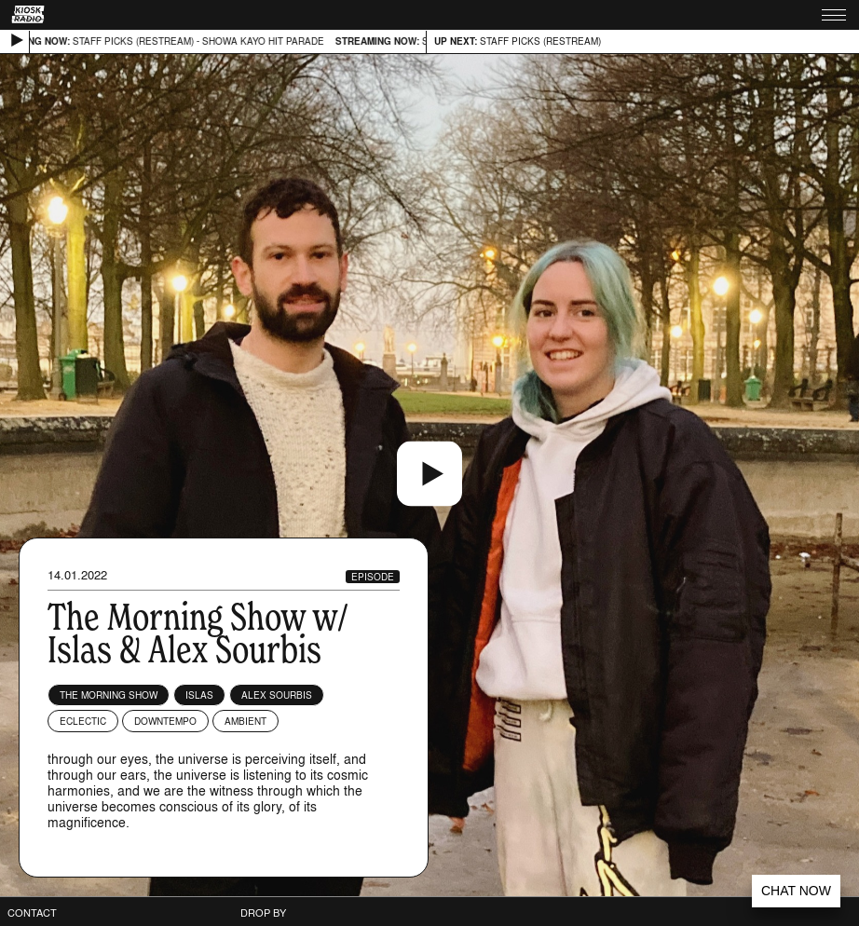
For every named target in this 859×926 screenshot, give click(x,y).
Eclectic (83, 721)
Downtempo (165, 721)
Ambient (245, 721)
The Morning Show (108, 694)
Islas (199, 694)
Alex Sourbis (276, 694)
